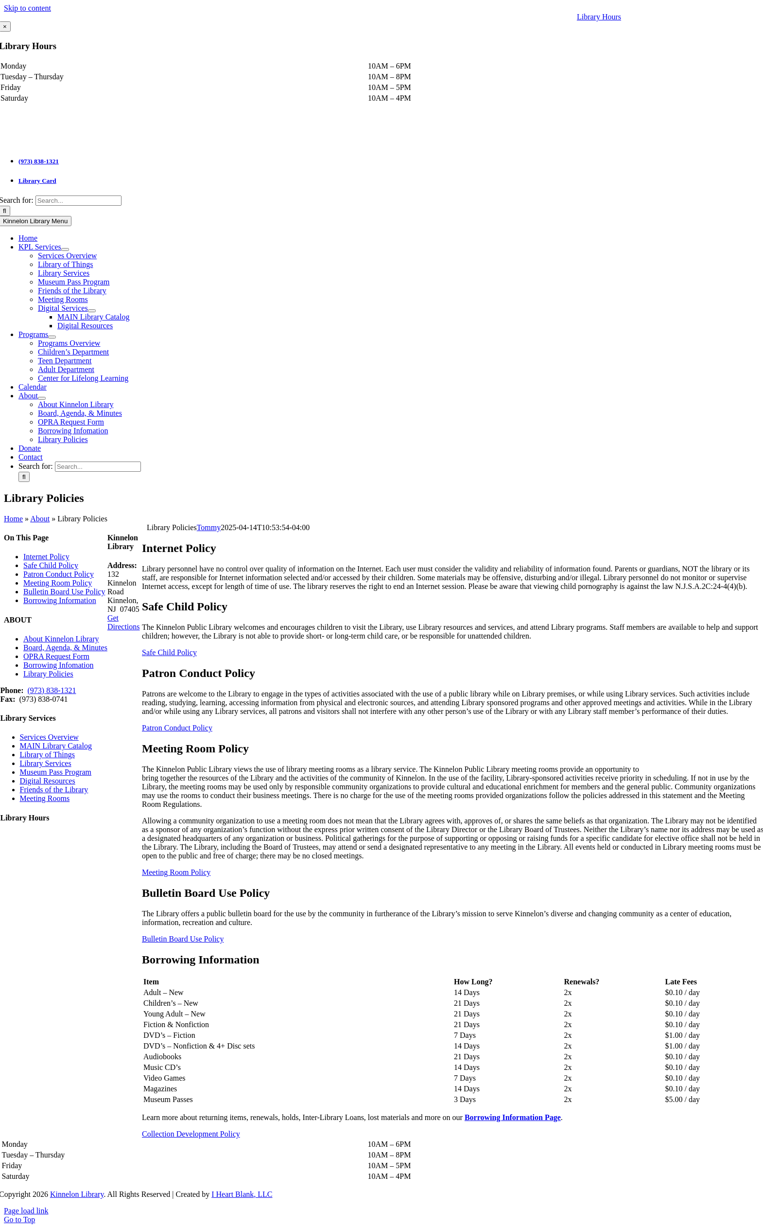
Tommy (209, 527)
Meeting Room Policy (57, 583)
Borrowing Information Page (513, 1117)
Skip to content (27, 8)
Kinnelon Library (77, 1194)
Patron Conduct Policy (58, 574)
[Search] (24, 477)
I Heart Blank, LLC (241, 1194)
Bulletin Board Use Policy (64, 591)
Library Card (37, 180)
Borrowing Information (59, 600)
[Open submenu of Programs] (52, 337)
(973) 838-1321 (38, 161)
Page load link (26, 1211)
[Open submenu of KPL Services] (65, 249)
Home (13, 519)
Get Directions (123, 622)
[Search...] (78, 201)
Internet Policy (46, 556)
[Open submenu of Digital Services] (92, 310)
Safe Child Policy (50, 565)
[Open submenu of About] (42, 398)
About (40, 519)
